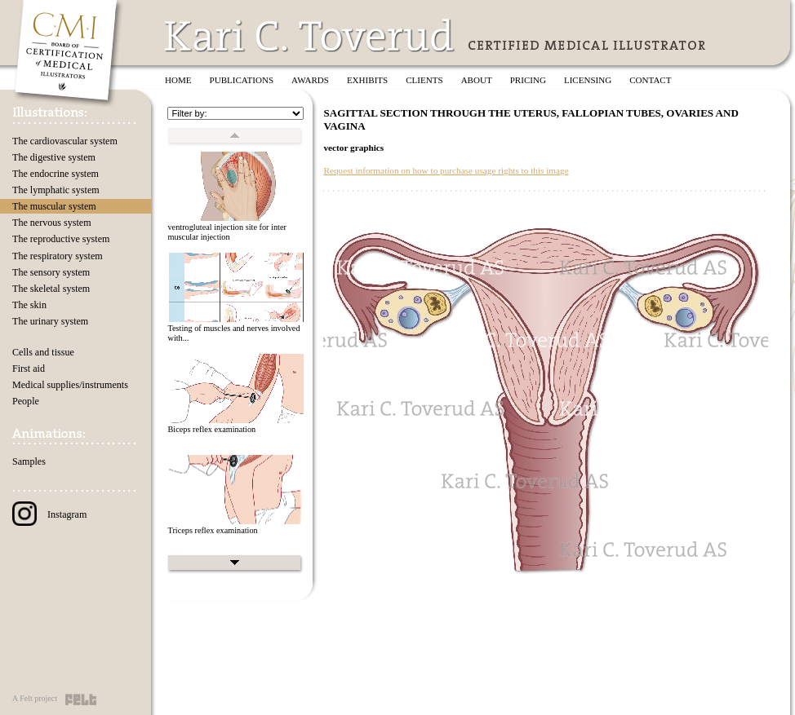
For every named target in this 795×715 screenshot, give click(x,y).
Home (178, 80)
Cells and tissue (43, 352)
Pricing (528, 80)
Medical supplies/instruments (70, 385)
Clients (424, 80)
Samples (29, 461)
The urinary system (50, 321)
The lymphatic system (56, 190)
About (476, 80)
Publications (242, 80)
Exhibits (367, 80)
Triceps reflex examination (212, 530)
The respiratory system (57, 256)
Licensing (587, 80)
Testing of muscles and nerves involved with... (233, 333)
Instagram (49, 514)
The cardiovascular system (65, 141)
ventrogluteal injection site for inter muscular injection (226, 232)
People (25, 401)
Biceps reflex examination (211, 429)
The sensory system (51, 272)
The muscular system (54, 206)
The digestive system (53, 157)
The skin (29, 305)
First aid (28, 368)
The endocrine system (55, 173)
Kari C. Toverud (310, 35)
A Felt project (34, 698)
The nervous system (51, 222)
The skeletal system (51, 288)
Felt (80, 699)
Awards (310, 80)
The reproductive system (60, 239)
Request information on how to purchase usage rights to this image (445, 170)
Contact (650, 80)
